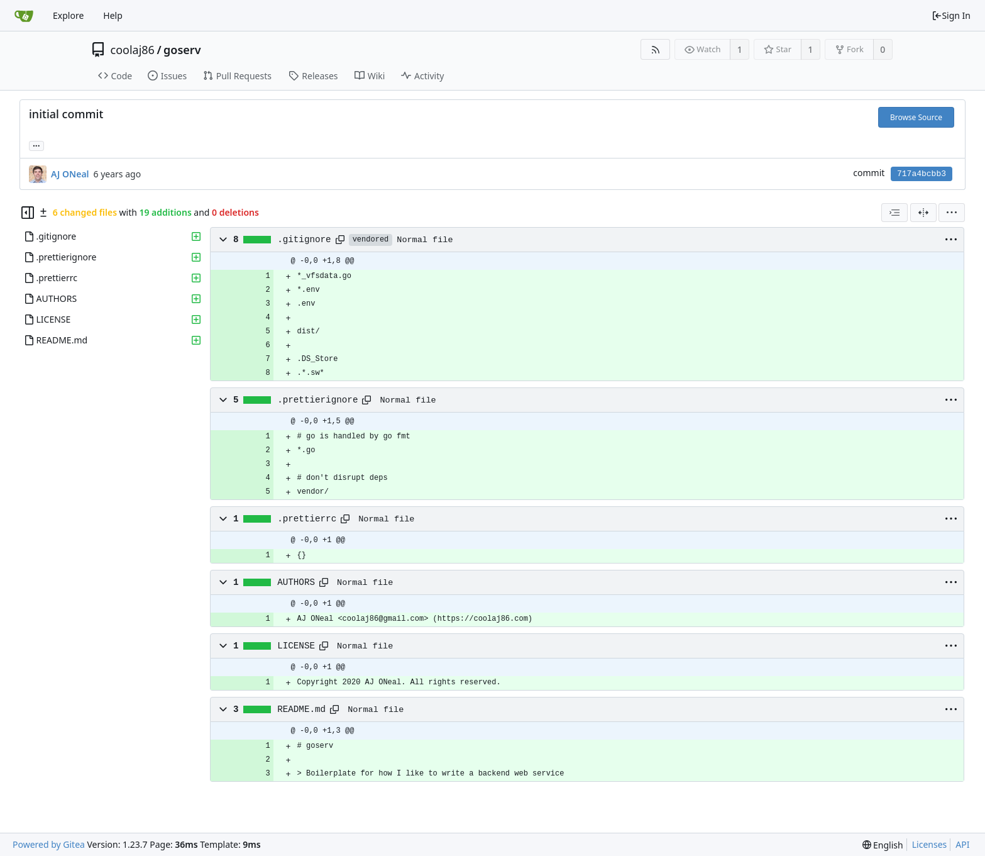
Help (113, 15)
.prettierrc (306, 519)
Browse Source (916, 117)
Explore (68, 15)
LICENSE (296, 646)
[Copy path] (340, 239)
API (962, 844)
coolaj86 (133, 49)
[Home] (23, 15)
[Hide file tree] (27, 212)
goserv (182, 49)
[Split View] (923, 212)
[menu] (951, 212)
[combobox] (894, 212)
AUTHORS (296, 582)
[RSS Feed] (655, 49)
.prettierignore (317, 400)
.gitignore (304, 240)
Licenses (929, 844)
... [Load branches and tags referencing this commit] (36, 145)
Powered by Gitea (49, 844)
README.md (301, 709)
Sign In (951, 15)
